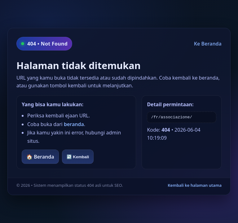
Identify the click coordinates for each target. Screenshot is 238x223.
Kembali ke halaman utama (195, 185)
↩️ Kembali (78, 157)
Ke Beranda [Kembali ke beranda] (208, 43)
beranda (74, 124)
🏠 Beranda (40, 156)
